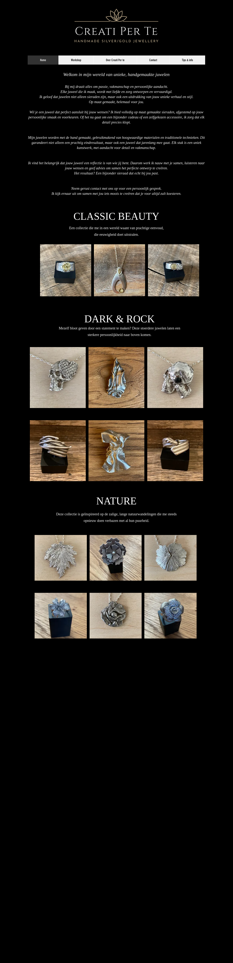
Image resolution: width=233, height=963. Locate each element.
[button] (65, 275)
